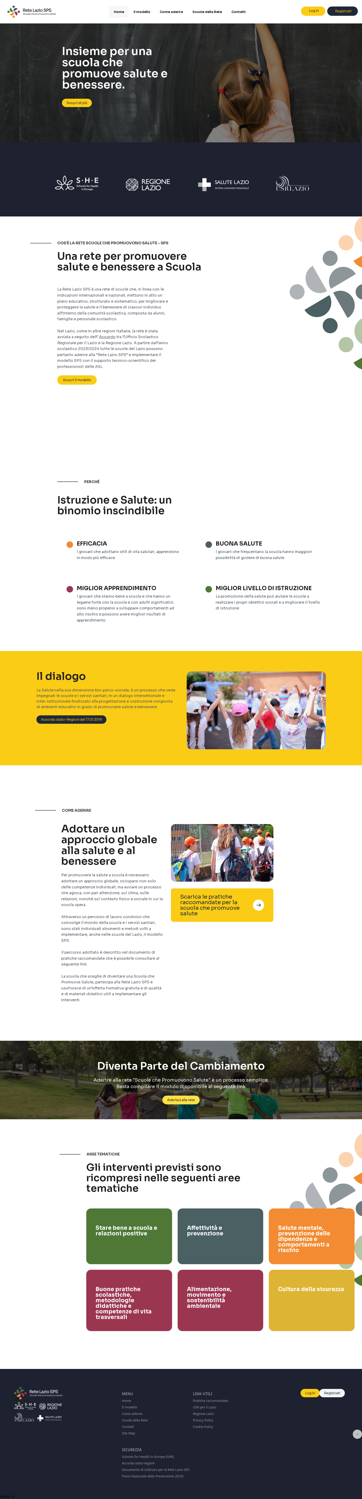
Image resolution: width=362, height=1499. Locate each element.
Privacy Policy (203, 1420)
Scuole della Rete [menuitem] (207, 12)
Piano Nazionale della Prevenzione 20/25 (153, 1476)
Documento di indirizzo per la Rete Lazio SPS (155, 1469)
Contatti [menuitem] (238, 12)
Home (126, 1400)
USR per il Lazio (204, 1407)
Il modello (129, 1407)
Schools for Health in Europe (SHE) (148, 1456)
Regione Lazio (203, 1413)
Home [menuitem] (119, 12)
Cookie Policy (203, 1426)
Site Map (128, 1433)
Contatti (128, 1426)
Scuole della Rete (135, 1420)
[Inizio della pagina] (357, 1434)
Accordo (107, 338)
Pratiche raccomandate (210, 1400)
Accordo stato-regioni (138, 1463)
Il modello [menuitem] (142, 12)
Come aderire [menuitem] (171, 12)
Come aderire (132, 1413)
